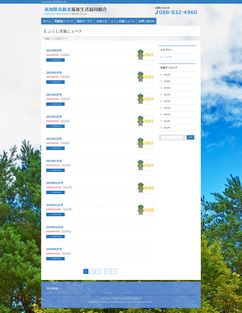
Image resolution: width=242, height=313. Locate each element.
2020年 (167, 81)
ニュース (65, 55)
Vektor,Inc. (137, 302)
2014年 (167, 114)
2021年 (167, 75)
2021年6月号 (54, 50)
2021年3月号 (54, 116)
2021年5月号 (54, 72)
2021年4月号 (54, 94)
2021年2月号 (54, 138)
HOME (47, 38)
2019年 (167, 88)
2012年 (167, 128)
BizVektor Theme (121, 302)
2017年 (167, 95)
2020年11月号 (54, 205)
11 (107, 271)
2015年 (167, 108)
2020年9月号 (54, 249)
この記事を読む (56, 60)
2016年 (167, 101)
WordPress (105, 302)
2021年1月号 (54, 161)
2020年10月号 (54, 227)
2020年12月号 (54, 183)
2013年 (167, 121)
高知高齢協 (117, 298)
